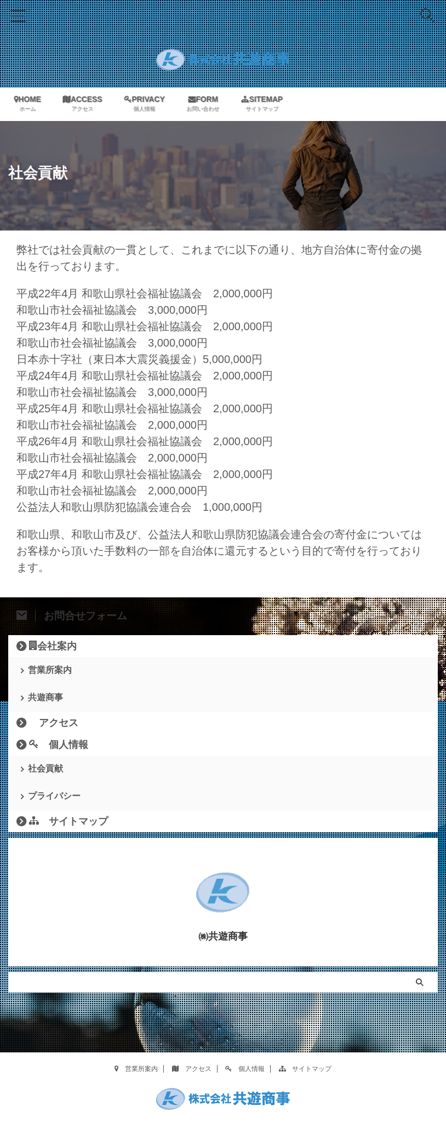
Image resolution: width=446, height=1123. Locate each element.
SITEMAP (267, 104)
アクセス (53, 723)
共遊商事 (45, 697)
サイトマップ (68, 822)
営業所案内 (50, 670)
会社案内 (53, 645)
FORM (207, 104)
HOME (30, 104)
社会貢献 (45, 769)
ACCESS (86, 104)
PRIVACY (148, 104)
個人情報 (58, 745)
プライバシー (54, 797)
